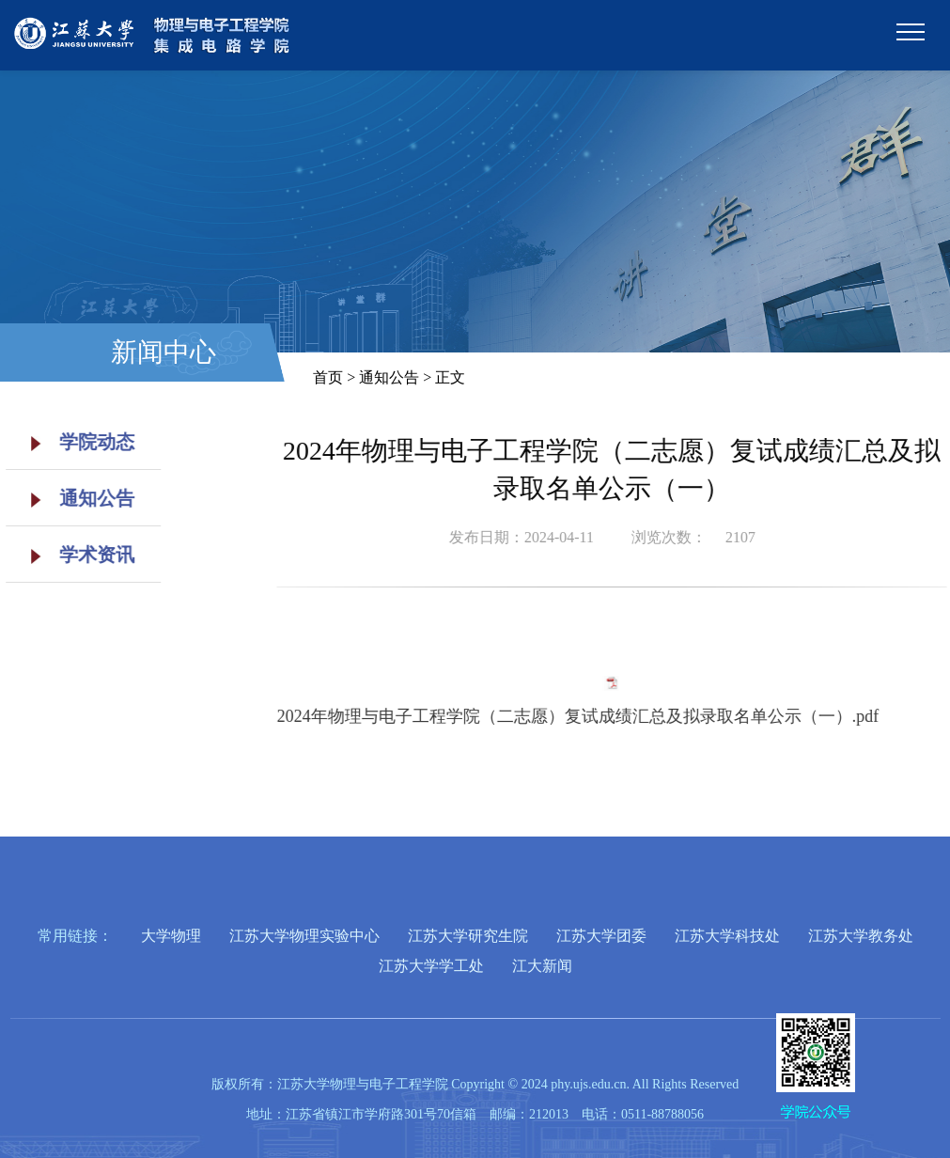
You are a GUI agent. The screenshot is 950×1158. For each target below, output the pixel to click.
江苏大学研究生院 (468, 936)
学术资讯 (76, 554)
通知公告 (76, 498)
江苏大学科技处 (727, 936)
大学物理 (171, 936)
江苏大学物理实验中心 (304, 936)
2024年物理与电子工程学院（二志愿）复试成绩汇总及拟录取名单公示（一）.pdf (610, 716)
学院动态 (76, 441)
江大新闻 (542, 966)
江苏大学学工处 (431, 966)
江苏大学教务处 (860, 936)
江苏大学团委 (601, 936)
